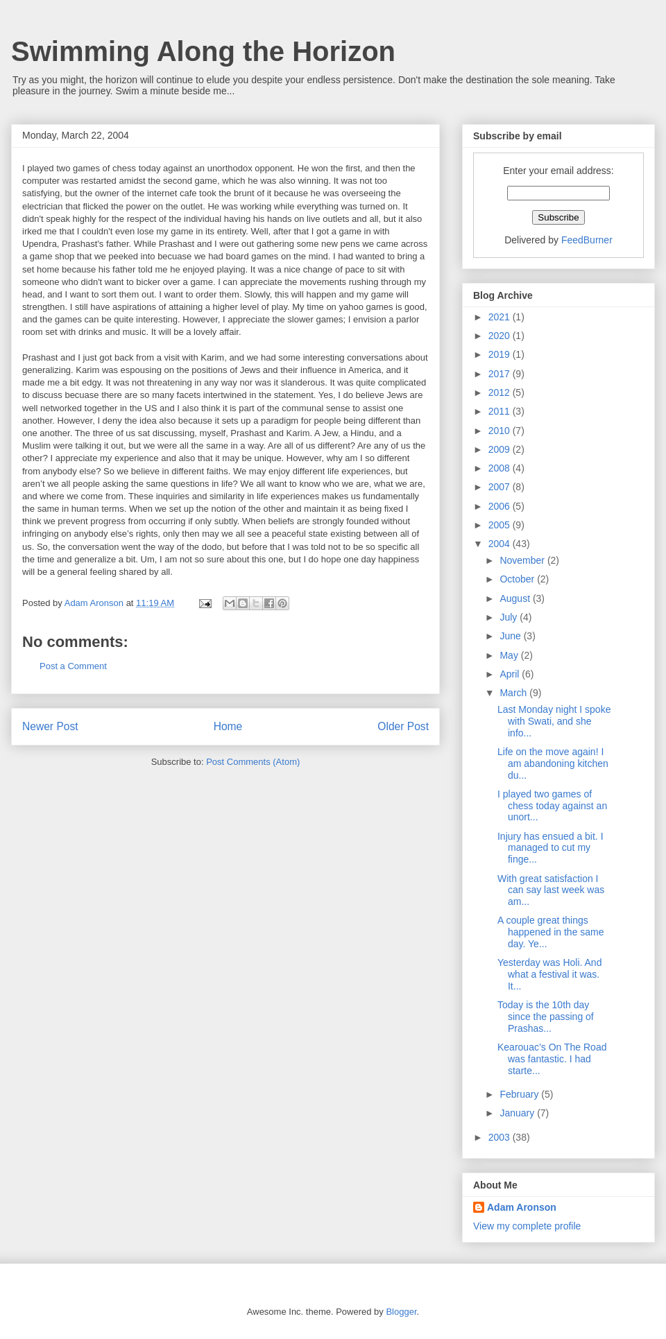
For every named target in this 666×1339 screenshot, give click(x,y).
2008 (500, 468)
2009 (500, 449)
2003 (500, 1137)
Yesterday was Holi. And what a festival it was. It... (549, 974)
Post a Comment (73, 666)
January (518, 1112)
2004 (500, 543)
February (520, 1094)
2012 (500, 392)
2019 (500, 354)
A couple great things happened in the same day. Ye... (550, 932)
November (523, 560)
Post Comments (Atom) (253, 762)
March (514, 692)
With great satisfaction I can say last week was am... (550, 890)
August (516, 598)
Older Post (403, 726)
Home (228, 726)
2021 (500, 316)
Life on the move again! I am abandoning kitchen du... (552, 763)
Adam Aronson (521, 1207)
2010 (500, 430)
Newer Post (50, 726)
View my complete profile (527, 1226)
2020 (500, 335)
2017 (500, 373)
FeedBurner (587, 239)
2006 (500, 506)
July (510, 617)
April (511, 674)
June (511, 635)
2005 (500, 524)
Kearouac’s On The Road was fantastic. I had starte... (551, 1059)
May (510, 655)
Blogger (401, 1311)
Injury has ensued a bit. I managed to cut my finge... (550, 848)
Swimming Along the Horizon (203, 51)
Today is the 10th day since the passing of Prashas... (545, 1016)
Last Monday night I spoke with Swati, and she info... (553, 721)
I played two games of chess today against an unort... (552, 805)
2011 (500, 411)
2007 (500, 486)
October (518, 579)
